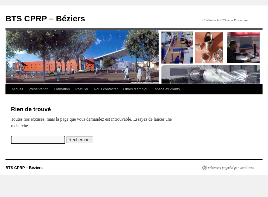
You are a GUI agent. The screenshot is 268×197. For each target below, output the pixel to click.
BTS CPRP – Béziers (45, 18)
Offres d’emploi (135, 89)
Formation (62, 89)
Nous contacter (106, 89)
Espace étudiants (166, 89)
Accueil (17, 89)
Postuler (81, 89)
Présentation (38, 89)
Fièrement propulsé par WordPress (231, 168)
